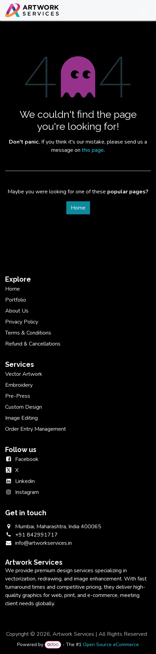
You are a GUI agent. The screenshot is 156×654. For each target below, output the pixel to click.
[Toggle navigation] (143, 10)
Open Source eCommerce (111, 644)
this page (93, 150)
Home (78, 208)
